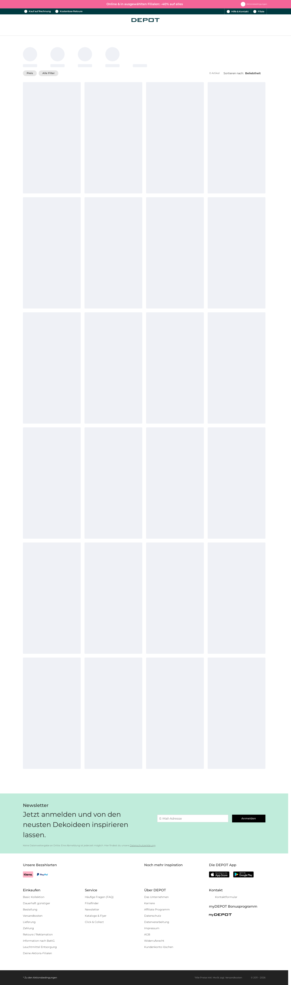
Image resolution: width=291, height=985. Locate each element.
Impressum (151, 928)
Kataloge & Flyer (95, 915)
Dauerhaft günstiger (36, 903)
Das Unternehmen (156, 897)
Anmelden (248, 818)
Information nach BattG (39, 940)
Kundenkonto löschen (158, 947)
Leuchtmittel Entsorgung (40, 947)
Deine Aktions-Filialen (37, 953)
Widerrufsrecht (154, 940)
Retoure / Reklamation (38, 934)
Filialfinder (92, 903)
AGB (147, 934)
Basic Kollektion (33, 897)
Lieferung (29, 922)
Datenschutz (152, 915)
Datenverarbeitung (156, 922)
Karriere (149, 903)
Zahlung (28, 928)
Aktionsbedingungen (45, 977)
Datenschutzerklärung (142, 845)
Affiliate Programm (157, 909)
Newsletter (92, 909)
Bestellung (30, 909)
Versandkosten (32, 915)
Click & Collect (94, 922)
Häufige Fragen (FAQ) (99, 897)
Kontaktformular (226, 897)
